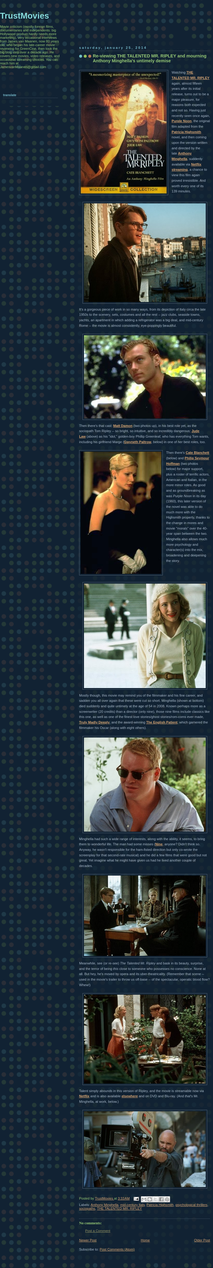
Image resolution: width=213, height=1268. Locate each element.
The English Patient (161, 722)
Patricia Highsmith (186, 132)
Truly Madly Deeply (94, 722)
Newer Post (87, 1240)
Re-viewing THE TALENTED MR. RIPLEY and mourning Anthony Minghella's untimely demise (150, 58)
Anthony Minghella (104, 1205)
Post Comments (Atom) (117, 1249)
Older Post (202, 1240)
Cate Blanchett (197, 452)
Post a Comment (97, 1231)
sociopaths (87, 1208)
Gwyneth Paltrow (137, 442)
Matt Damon (122, 426)
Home (145, 1240)
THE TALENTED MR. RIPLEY (119, 1208)
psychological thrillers (192, 1205)
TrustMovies (104, 1198)
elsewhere (129, 1096)
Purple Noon (182, 121)
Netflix (84, 1096)
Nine (158, 844)
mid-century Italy (132, 1205)
